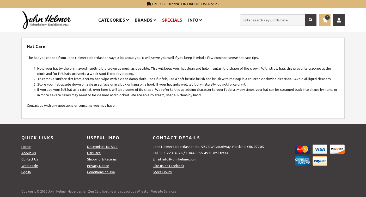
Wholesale (29, 166)
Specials (172, 20)
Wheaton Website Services (156, 191)
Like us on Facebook (168, 166)
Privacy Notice (98, 166)
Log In (26, 172)
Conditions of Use (101, 172)
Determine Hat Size (102, 147)
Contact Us (29, 159)
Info (195, 20)
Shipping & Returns (102, 159)
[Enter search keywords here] (278, 20)
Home (26, 147)
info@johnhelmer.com (179, 159)
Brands (145, 20)
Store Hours (162, 172)
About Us (28, 153)
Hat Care (94, 153)
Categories (113, 20)
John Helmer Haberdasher (67, 191)
